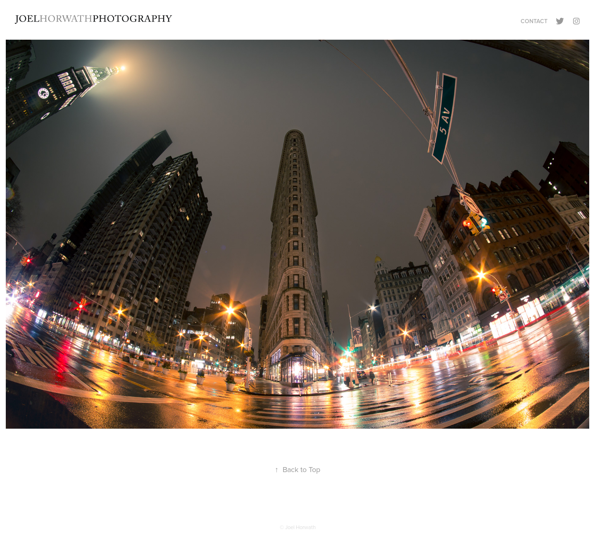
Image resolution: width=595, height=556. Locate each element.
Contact (534, 21)
